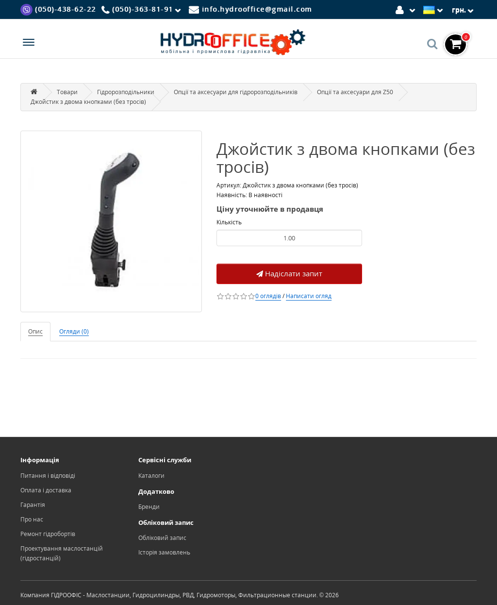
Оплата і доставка (45, 490)
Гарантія (32, 505)
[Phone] (142, 10)
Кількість (229, 222)
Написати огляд (308, 296)
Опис (35, 331)
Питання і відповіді (47, 475)
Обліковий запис (162, 538)
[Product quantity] (289, 238)
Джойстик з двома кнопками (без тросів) (88, 102)
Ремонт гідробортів (47, 534)
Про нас (31, 519)
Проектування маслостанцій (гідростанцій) (61, 553)
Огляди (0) (74, 331)
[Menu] (28, 43)
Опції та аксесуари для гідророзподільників (236, 92)
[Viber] (58, 9)
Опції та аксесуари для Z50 (355, 92)
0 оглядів (268, 296)
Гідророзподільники (125, 92)
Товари (67, 92)
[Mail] (250, 9)
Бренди (149, 507)
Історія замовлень (164, 552)
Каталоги (151, 475)
